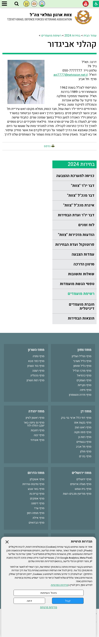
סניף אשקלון (37, 479)
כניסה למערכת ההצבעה (75, 175)
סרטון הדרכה (84, 264)
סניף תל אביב (83, 447)
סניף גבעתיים (83, 442)
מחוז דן (86, 411)
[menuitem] (74, 176)
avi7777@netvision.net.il (70, 74)
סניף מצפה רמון (35, 513)
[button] (16, 3)
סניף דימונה (37, 503)
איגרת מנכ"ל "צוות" (78, 205)
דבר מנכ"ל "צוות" (80, 195)
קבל (68, 600)
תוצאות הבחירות (81, 318)
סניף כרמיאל (84, 375)
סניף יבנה (39, 435)
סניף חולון (85, 451)
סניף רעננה (38, 371)
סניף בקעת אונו (82, 423)
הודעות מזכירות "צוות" (76, 234)
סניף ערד (39, 508)
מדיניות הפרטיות (59, 585)
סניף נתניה (38, 356)
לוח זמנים (86, 225)
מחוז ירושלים (81, 472)
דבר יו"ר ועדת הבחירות (76, 215)
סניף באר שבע (36, 489)
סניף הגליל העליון (81, 356)
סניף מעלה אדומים (80, 484)
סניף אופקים (37, 499)
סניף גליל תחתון (82, 366)
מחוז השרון (36, 349)
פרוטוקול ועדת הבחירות (74, 244)
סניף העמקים (84, 380)
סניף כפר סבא (36, 361)
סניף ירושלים (83, 479)
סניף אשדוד (37, 440)
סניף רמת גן (84, 437)
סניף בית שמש (83, 489)
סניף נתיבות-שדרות (33, 484)
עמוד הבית (90, 35)
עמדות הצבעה (83, 254)
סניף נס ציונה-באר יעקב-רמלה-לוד (34, 424)
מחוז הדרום (36, 472)
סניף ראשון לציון (35, 418)
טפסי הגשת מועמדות (77, 284)
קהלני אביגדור (72, 44)
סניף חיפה (85, 390)
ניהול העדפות (48, 592)
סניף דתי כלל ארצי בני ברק (76, 418)
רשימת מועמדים (51, 35)
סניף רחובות (37, 430)
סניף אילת (38, 518)
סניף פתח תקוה (82, 432)
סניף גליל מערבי (82, 361)
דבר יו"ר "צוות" (82, 185)
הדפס (47, 146)
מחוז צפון (84, 349)
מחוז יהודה (36, 411)
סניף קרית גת (37, 494)
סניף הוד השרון (35, 366)
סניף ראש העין (83, 427)
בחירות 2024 (72, 35)
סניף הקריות (84, 385)
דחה (29, 600)
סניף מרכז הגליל (82, 371)
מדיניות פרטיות (48, 607)
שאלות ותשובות (81, 274)
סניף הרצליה (37, 375)
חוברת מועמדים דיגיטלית (81, 306)
